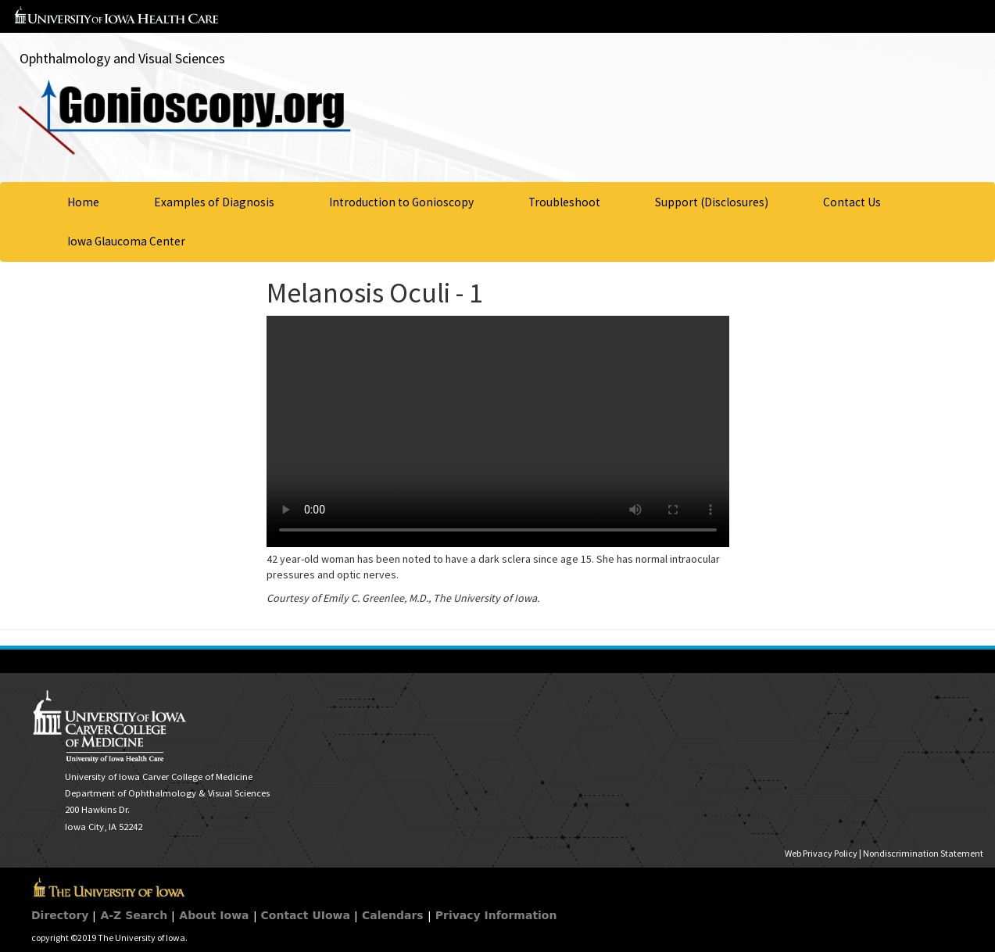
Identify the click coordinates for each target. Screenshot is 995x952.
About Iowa (214, 915)
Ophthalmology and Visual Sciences (122, 58)
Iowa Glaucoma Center (126, 241)
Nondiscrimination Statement (923, 853)
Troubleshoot (564, 202)
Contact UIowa (305, 915)
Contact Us (852, 202)
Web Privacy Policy (821, 853)
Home (83, 202)
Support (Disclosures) (711, 202)
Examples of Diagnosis (214, 202)
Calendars (393, 915)
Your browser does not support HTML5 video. (498, 431)
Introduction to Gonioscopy (401, 202)
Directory (59, 915)
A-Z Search (133, 915)
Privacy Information (496, 915)
